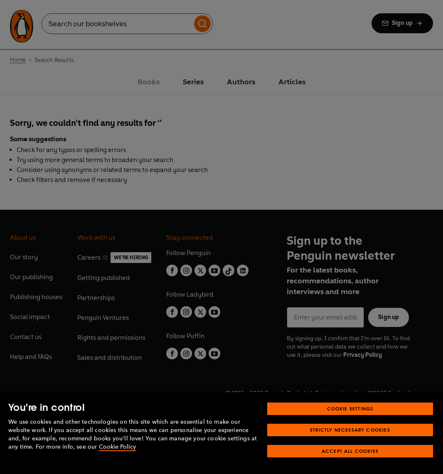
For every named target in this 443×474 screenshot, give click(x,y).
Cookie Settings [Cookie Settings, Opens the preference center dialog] (350, 408)
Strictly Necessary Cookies (350, 430)
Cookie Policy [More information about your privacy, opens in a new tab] (117, 446)
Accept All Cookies (350, 451)
